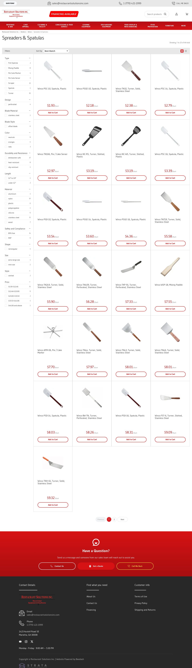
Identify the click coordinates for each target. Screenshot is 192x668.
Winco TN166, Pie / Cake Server (52, 154)
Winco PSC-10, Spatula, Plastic (52, 88)
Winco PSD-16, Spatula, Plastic (130, 415)
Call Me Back (180, 3)
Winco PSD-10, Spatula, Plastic (52, 219)
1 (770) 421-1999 (35, 624)
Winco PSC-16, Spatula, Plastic (169, 154)
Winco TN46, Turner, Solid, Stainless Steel (167, 351)
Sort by (39, 51)
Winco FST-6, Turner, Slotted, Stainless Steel (168, 416)
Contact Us (57, 566)
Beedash (80, 659)
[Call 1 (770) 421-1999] (130, 3)
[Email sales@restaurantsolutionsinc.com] (68, 3)
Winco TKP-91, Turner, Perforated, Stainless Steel (128, 285)
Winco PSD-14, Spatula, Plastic (52, 415)
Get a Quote (96, 566)
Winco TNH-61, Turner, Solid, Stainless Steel (51, 482)
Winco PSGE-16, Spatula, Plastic (131, 219)
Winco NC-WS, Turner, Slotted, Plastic (130, 155)
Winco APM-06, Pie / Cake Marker (50, 351)
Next (122, 519)
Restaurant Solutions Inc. (10, 32)
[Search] (156, 14)
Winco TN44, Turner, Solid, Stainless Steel (89, 351)
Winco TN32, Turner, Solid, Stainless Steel (128, 89)
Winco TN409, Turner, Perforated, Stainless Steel (89, 285)
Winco (30, 32)
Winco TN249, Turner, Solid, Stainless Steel (51, 285)
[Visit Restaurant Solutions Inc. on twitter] (32, 641)
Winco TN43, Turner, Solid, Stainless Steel (128, 351)
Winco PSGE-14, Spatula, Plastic (92, 219)
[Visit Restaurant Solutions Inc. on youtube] (20, 641)
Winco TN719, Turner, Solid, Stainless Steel (168, 220)
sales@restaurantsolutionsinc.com (43, 614)
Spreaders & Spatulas (41, 32)
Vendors (23, 32)
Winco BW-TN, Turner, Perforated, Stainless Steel (89, 416)
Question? (10, 3)
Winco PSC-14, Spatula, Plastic (169, 88)
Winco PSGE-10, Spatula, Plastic (92, 88)
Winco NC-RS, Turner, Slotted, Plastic (91, 155)
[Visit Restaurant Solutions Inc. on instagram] (26, 641)
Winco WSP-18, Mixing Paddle (169, 284)
